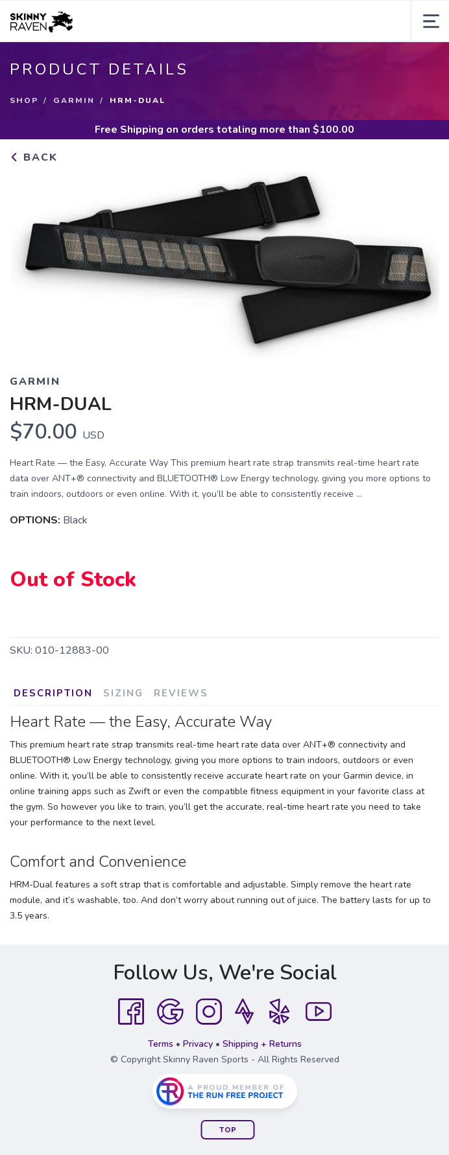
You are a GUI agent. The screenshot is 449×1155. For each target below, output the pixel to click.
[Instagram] (208, 1011)
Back (34, 157)
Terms (160, 1044)
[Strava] (244, 1011)
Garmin (74, 100)
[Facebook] (131, 1011)
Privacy (198, 1044)
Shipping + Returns (262, 1044)
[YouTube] (318, 1011)
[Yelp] (279, 1011)
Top (228, 1130)
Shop (24, 100)
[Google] (170, 1011)
